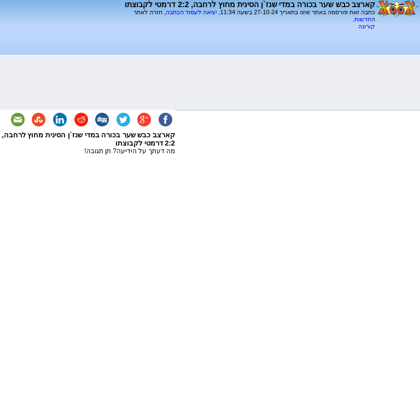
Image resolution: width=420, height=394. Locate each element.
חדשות (362, 19)
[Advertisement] (247, 34)
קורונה (366, 26)
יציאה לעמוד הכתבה (191, 12)
